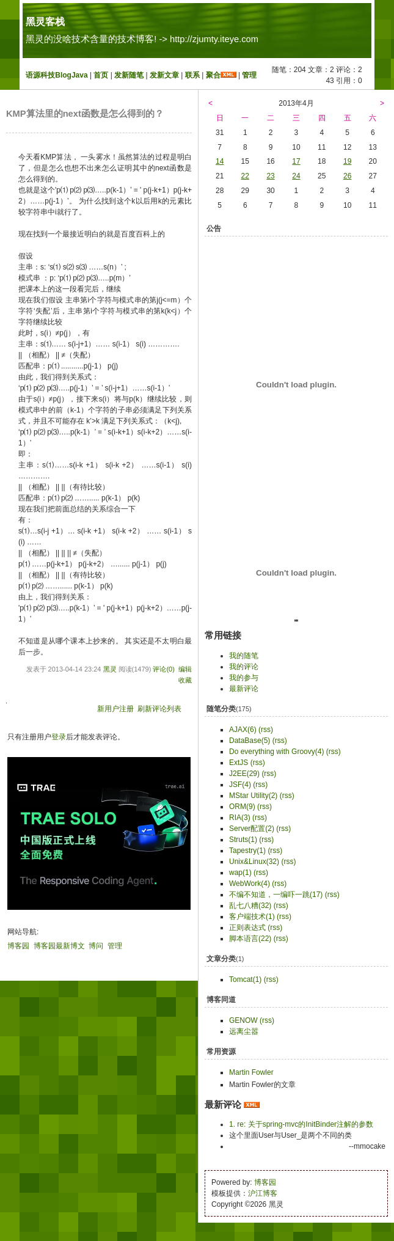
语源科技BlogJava (56, 75)
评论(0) (163, 669)
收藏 (185, 680)
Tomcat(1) (245, 979)
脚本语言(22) (250, 938)
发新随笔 (129, 75)
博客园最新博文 (59, 946)
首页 (100, 75)
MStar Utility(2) (253, 795)
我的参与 (243, 677)
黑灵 (110, 669)
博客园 (18, 946)
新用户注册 (115, 709)
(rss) (265, 729)
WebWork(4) (249, 883)
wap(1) (240, 872)
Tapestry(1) (247, 850)
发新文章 (164, 75)
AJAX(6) (243, 729)
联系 (192, 75)
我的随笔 (243, 655)
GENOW (243, 1020)
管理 (249, 75)
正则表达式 (247, 927)
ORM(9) (242, 806)
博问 (96, 946)
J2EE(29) (244, 773)
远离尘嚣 (243, 1031)
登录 (58, 737)
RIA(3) (239, 817)
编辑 (185, 669)
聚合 (213, 75)
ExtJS (238, 762)
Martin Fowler (251, 1072)
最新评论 (243, 688)
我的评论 (243, 666)
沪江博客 (262, 1193)
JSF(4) (240, 784)
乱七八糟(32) (250, 905)
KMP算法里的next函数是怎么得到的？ (85, 114)
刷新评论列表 (159, 709)
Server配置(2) (251, 828)
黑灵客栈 (45, 21)
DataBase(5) (249, 740)
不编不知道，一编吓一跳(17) (276, 894)
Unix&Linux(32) (254, 861)
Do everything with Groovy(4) (276, 751)
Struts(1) (243, 839)
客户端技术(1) (252, 916)
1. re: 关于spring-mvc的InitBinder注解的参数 (301, 1124)
